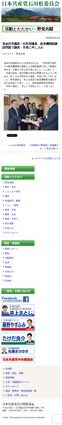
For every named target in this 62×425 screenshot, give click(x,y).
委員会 (8, 276)
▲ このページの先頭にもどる (46, 158)
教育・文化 (10, 214)
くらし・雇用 (11, 205)
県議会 (8, 267)
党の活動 (9, 223)
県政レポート (11, 249)
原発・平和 (10, 210)
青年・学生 (10, 187)
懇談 (7, 253)
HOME (9, 369)
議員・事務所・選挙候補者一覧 (21, 391)
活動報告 (9, 258)
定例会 (8, 280)
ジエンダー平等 (12, 191)
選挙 (7, 196)
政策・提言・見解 (14, 373)
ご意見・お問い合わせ (17, 395)
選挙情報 (10, 377)
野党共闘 (20, 54)
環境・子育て (11, 219)
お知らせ (9, 228)
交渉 (7, 262)
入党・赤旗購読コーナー (18, 382)
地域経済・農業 (12, 201)
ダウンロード (11, 232)
